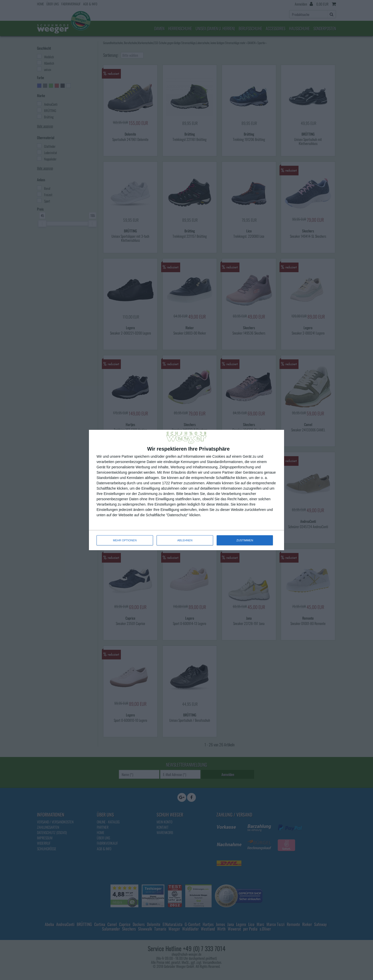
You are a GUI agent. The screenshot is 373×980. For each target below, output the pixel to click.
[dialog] (186, 490)
